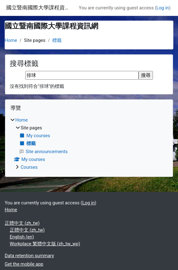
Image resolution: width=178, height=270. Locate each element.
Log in (162, 8)
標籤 (57, 40)
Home (11, 40)
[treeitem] (89, 144)
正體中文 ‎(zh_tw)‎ (22, 223)
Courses (29, 167)
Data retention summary (29, 255)
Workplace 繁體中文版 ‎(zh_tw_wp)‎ (45, 244)
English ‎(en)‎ (22, 237)
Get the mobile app (24, 264)
